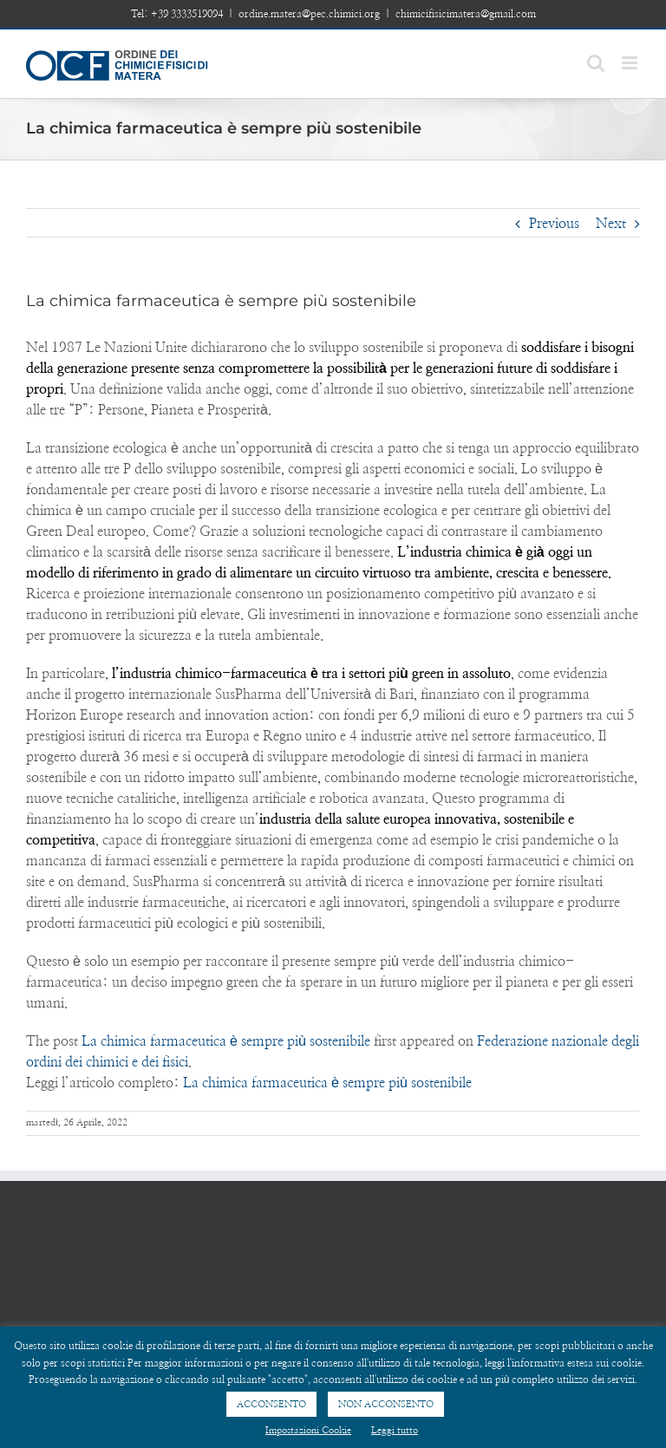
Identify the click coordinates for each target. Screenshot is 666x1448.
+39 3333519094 (187, 14)
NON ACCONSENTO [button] (386, 1404)
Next (611, 224)
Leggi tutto (394, 1430)
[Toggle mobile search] (595, 63)
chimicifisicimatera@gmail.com (465, 14)
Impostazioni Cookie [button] (308, 1430)
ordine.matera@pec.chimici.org (309, 14)
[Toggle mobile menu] (631, 63)
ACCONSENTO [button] (271, 1404)
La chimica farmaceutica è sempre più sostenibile (226, 1041)
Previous (554, 224)
